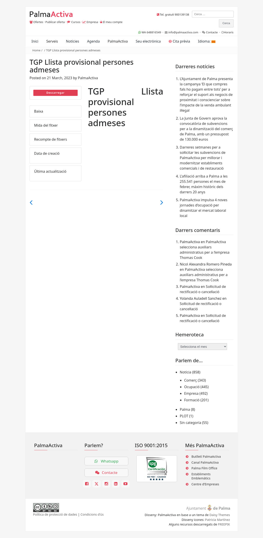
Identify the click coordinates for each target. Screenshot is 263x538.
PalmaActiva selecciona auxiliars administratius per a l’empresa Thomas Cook (203, 274)
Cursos (75, 22)
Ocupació (191, 386)
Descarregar (55, 93)
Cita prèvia (179, 41)
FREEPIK (224, 524)
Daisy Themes (219, 515)
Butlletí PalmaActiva (206, 456)
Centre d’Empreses (205, 484)
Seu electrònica (148, 41)
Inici (35, 41)
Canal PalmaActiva (205, 462)
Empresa (92, 22)
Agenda (93, 41)
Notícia (185, 372)
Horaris (228, 32)
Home (36, 50)
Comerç (190, 380)
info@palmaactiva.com (183, 32)
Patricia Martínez (217, 520)
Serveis (52, 41)
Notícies (72, 41)
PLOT (184, 416)
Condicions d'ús (92, 514)
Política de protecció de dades (55, 514)
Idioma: (206, 41)
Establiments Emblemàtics (201, 476)
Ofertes (38, 22)
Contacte (212, 32)
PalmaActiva (118, 41)
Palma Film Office (204, 468)
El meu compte (112, 22)
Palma (185, 409)
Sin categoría (190, 422)
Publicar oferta (55, 22)
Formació (191, 400)
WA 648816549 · (151, 32)
